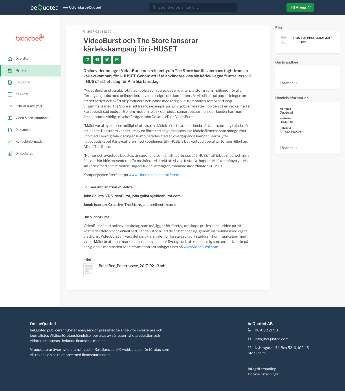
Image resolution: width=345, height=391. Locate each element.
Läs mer (289, 83)
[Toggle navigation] (82, 7)
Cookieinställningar (264, 374)
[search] (197, 7)
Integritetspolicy (262, 369)
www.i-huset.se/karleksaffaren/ (154, 175)
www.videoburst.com (201, 247)
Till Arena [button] (300, 7)
